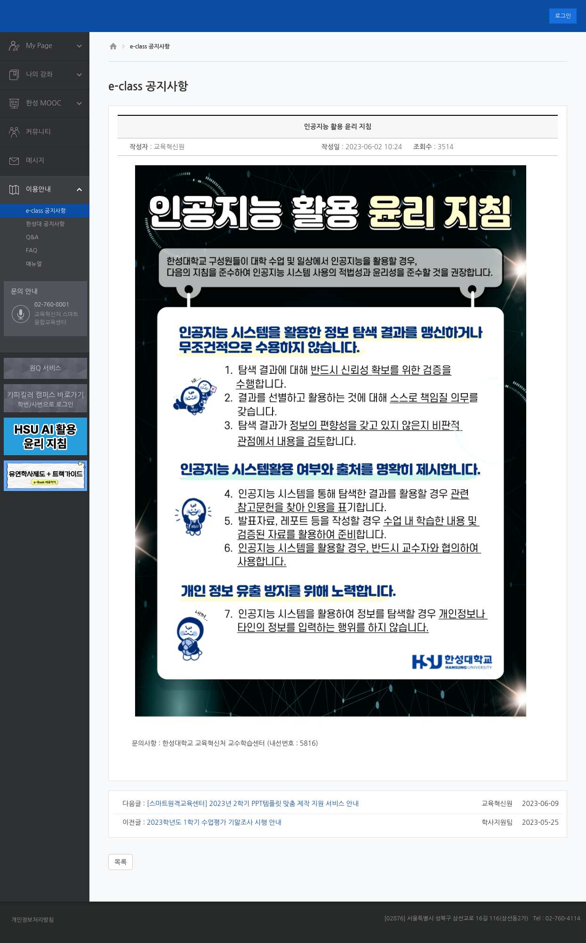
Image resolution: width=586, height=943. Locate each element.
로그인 (563, 16)
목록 (120, 862)
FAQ (31, 250)
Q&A (32, 237)
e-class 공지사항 (46, 211)
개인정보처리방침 (32, 920)
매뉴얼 (34, 264)
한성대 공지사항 (45, 224)
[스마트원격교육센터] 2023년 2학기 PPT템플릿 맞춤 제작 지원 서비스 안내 (253, 803)
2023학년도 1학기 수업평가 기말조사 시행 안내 (214, 822)
